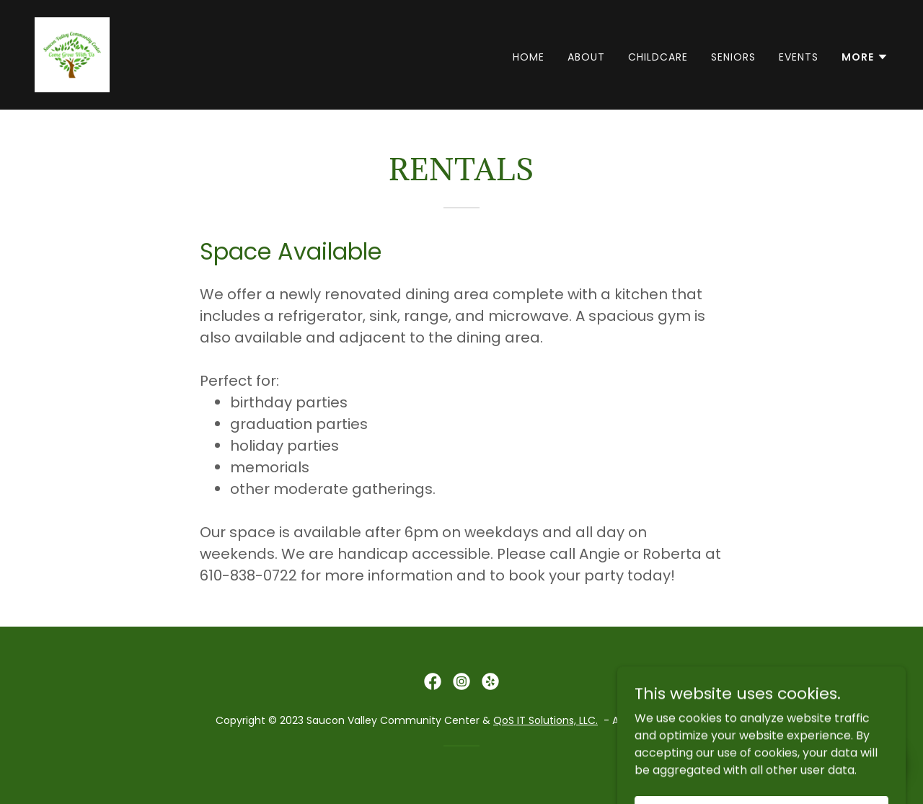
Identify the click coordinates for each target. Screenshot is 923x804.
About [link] (586, 57)
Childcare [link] (658, 57)
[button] (865, 57)
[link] (72, 53)
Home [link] (528, 57)
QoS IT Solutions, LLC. (545, 720)
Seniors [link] (733, 57)
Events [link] (798, 57)
